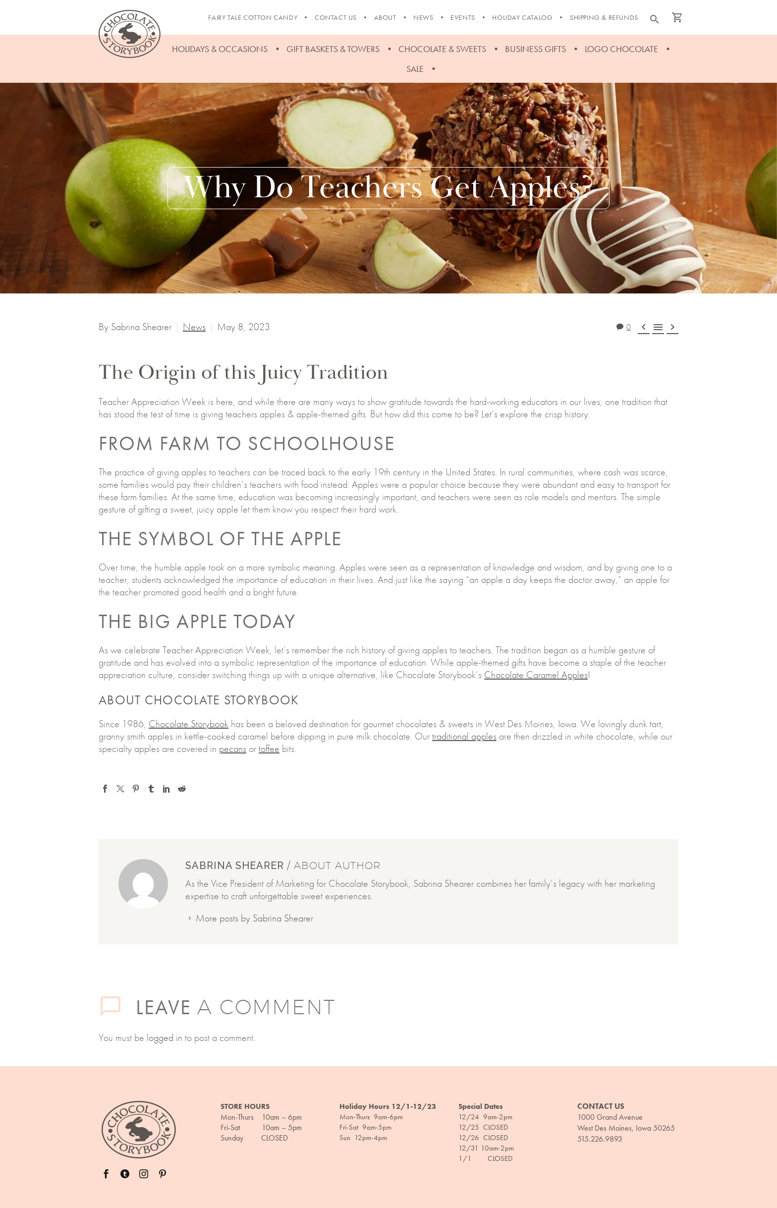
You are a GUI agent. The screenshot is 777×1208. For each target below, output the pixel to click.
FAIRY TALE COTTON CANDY (252, 17)
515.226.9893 (599, 1139)
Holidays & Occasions (220, 49)
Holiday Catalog (522, 17)
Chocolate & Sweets (442, 49)
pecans (232, 748)
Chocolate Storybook (188, 723)
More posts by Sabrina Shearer (254, 918)
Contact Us (336, 17)
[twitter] (124, 1173)
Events (462, 17)
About (385, 17)
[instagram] (143, 1173)
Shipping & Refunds (604, 17)
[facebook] (106, 1173)
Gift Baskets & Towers (333, 49)
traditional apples (464, 736)
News (423, 17)
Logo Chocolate (621, 49)
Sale (415, 68)
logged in (164, 1037)
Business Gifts (535, 49)
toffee (269, 748)
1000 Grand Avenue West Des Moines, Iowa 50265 (626, 1122)
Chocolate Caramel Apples (536, 674)
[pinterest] (162, 1173)
